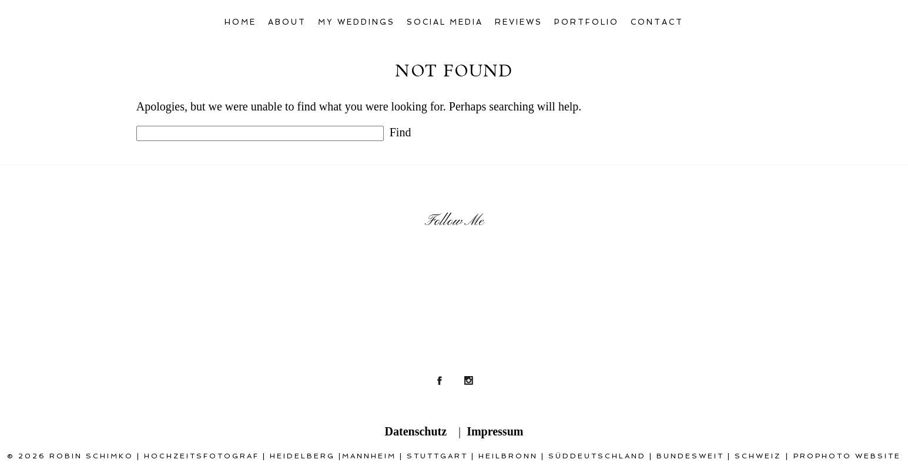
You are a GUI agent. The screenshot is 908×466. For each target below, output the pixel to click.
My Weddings (356, 22)
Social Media (445, 22)
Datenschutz (416, 431)
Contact (657, 22)
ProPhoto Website (847, 456)
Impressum (495, 431)
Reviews (518, 22)
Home (240, 22)
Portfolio (586, 22)
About (287, 22)
